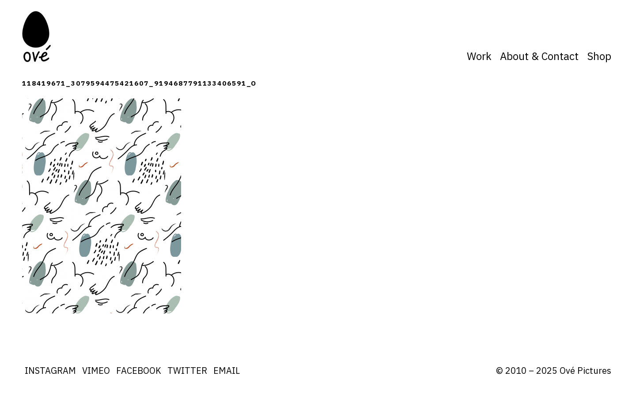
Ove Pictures (37, 36)
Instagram (50, 370)
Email (226, 370)
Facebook (138, 370)
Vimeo (96, 370)
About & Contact (539, 56)
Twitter (187, 370)
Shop (599, 56)
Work (479, 56)
